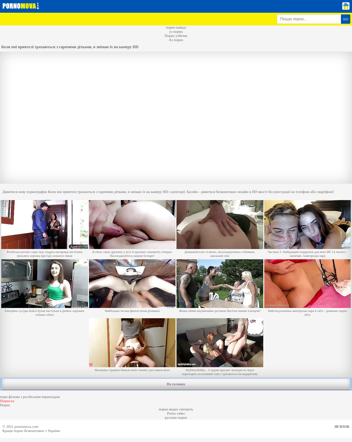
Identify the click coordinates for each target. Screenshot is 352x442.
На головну (176, 384)
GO (345, 19)
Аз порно (176, 40)
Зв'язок (342, 427)
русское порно (176, 417)
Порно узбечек (176, 36)
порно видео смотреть (176, 409)
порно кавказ (176, 27)
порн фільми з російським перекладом (30, 397)
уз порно (176, 32)
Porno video (176, 413)
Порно (5, 405)
